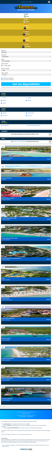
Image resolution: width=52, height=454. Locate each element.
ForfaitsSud (26, 15)
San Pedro (30, 115)
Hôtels (2, 59)
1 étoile (4, 97)
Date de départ (4, 63)
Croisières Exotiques (26, 45)
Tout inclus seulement (8, 79)
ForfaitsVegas (26, 21)
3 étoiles (4, 100)
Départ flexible (4, 73)
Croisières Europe (26, 32)
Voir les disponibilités (26, 84)
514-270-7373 (23, 416)
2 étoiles (29, 97)
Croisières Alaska (26, 39)
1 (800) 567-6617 (26, 2)
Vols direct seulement (8, 78)
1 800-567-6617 (30, 416)
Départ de (3, 50)
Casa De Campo (31, 113)
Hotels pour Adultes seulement (34, 125)
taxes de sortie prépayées (20, 141)
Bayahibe (4, 113)
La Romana (5, 115)
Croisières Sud (26, 26)
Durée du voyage (5, 68)
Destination (4, 54)
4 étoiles (29, 100)
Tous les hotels (6, 125)
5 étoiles (4, 103)
